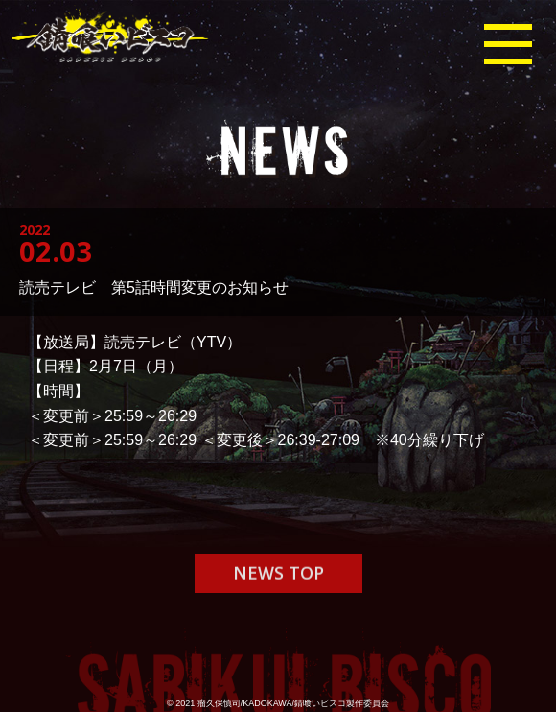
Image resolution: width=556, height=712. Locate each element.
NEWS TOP (278, 574)
